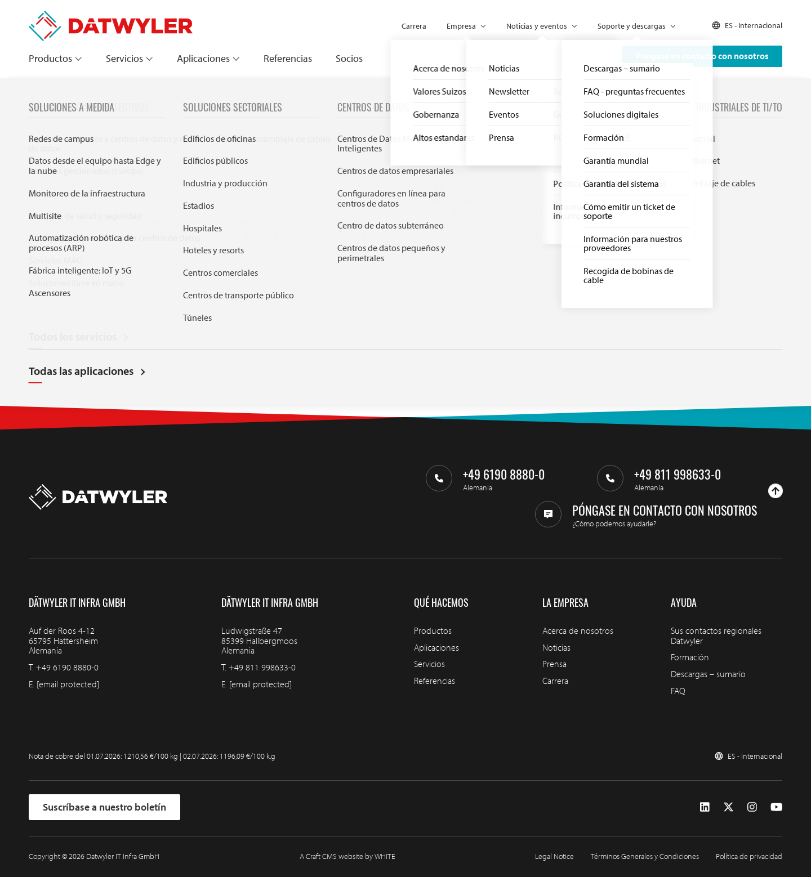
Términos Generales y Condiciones (645, 856)
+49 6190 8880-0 (67, 667)
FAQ (678, 690)
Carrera (414, 26)
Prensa (554, 663)
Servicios (124, 58)
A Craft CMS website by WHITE (347, 856)
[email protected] (68, 684)
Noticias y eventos (536, 26)
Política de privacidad (749, 856)
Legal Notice (554, 856)
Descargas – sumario (708, 673)
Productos (50, 58)
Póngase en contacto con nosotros (702, 55)
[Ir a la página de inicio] (111, 16)
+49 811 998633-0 (262, 667)
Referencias (288, 58)
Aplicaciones (203, 58)
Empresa (461, 26)
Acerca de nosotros (577, 630)
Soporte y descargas (632, 26)
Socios (349, 58)
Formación (690, 657)
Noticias (556, 647)
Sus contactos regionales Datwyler (716, 635)
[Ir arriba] (775, 491)
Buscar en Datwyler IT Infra (311, 296)
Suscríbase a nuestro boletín (104, 806)
